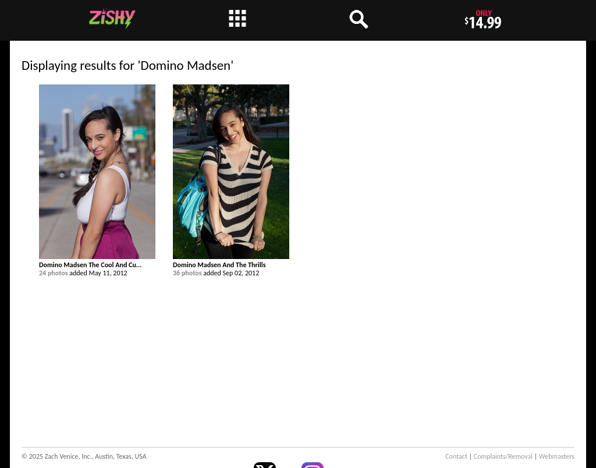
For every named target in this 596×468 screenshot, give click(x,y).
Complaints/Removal (503, 456)
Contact (456, 456)
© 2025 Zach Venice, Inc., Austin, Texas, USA (84, 456)
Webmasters (556, 456)
